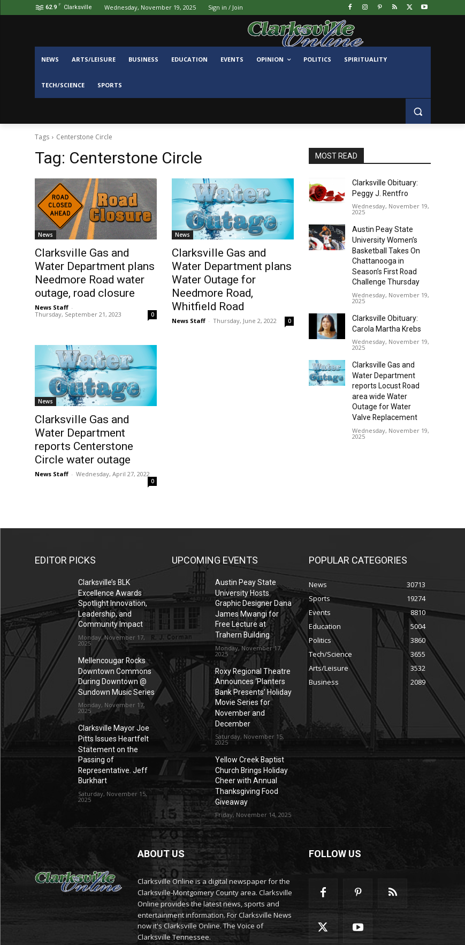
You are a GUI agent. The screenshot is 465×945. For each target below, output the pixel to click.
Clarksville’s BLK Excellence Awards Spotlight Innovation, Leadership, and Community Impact (108, 580)
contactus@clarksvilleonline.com (227, 897)
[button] (418, 111)
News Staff (51, 301)
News (45, 234)
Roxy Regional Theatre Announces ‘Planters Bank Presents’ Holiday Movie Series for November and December (252, 651)
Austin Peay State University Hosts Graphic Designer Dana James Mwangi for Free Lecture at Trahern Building (251, 580)
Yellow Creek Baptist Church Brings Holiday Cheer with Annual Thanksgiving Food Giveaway (248, 722)
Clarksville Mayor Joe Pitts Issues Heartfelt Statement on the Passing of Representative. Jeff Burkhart (117, 712)
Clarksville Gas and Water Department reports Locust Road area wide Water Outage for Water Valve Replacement (390, 367)
